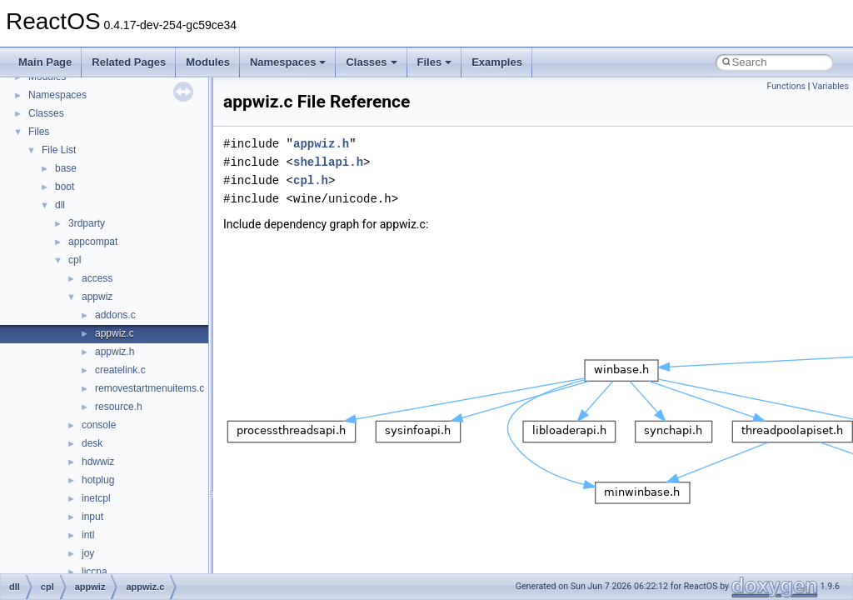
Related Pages (129, 62)
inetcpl (96, 498)
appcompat (92, 242)
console (99, 425)
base (66, 168)
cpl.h (310, 180)
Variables (830, 86)
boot (64, 186)
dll (60, 205)
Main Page (45, 62)
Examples (496, 62)
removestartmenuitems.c (149, 388)
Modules (208, 62)
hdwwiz (98, 462)
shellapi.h (328, 162)
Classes (371, 62)
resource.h (118, 406)
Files (434, 62)
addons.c (115, 315)
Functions (786, 86)
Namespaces (288, 62)
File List (59, 150)
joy (88, 553)
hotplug (98, 480)
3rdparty (86, 223)
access (97, 278)
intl (88, 535)
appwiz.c (114, 333)
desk (92, 443)
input (92, 516)
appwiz (97, 296)
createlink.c (120, 370)
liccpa (94, 572)
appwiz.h (114, 352)
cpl (74, 260)
